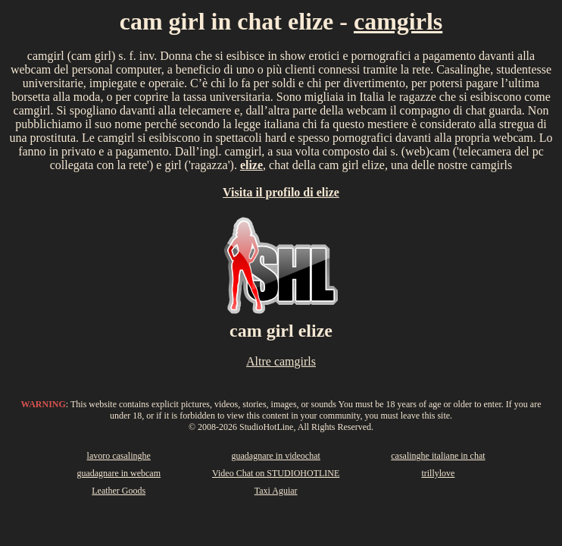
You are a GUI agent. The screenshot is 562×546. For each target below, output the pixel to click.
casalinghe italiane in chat (438, 455)
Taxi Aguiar (276, 490)
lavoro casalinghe (119, 455)
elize (251, 164)
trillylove (437, 473)
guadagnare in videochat (276, 455)
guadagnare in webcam (118, 473)
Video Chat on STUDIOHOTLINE (275, 473)
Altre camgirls (281, 361)
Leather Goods (118, 490)
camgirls (398, 21)
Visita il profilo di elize (281, 192)
